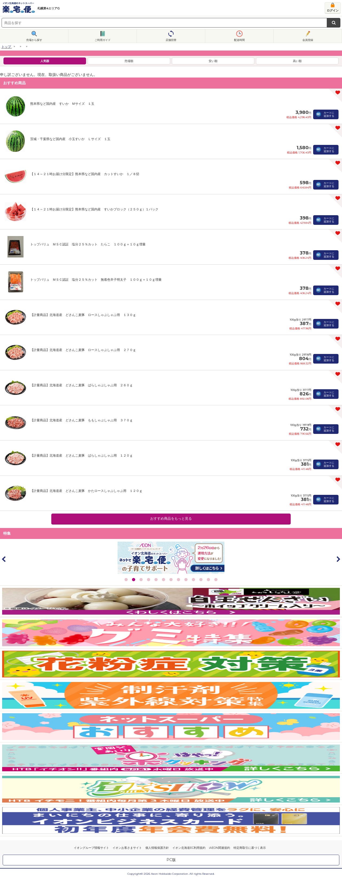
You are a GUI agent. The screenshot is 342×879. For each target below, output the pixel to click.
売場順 (129, 61)
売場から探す (34, 40)
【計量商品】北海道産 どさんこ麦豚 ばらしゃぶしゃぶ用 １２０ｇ (81, 455)
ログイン (333, 10)
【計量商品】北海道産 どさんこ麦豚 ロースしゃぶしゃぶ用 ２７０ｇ (83, 350)
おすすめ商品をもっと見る (171, 518)
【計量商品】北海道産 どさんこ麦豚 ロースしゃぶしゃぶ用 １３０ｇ (83, 315)
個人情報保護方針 (157, 848)
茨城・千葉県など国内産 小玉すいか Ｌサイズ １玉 (70, 139)
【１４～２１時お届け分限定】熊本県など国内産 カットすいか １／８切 (84, 174)
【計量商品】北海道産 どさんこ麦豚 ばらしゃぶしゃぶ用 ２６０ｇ (81, 385)
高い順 (297, 61)
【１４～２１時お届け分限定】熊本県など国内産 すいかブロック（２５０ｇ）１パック (94, 209)
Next (338, 559)
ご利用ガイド (103, 40)
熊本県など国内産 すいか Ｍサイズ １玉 (62, 104)
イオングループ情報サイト (91, 848)
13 (215, 579)
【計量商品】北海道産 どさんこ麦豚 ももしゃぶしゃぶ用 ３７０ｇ (81, 420)
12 (208, 579)
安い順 (213, 61)
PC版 (171, 859)
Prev (4, 559)
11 (201, 579)
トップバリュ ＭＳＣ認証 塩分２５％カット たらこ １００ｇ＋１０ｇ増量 (88, 244)
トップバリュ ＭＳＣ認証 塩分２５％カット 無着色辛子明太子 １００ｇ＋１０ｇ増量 (96, 279)
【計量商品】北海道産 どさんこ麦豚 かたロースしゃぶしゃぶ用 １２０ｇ (86, 491)
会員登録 (307, 40)
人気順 (44, 61)
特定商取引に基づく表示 (250, 848)
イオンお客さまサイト (127, 848)
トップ (6, 47)
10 (193, 579)
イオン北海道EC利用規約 (188, 848)
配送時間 (239, 40)
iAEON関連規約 (219, 848)
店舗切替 (171, 40)
